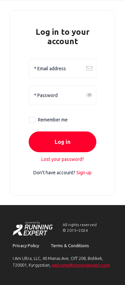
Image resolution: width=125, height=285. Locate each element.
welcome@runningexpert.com (81, 265)
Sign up (84, 172)
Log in (62, 142)
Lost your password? (62, 159)
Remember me (53, 119)
